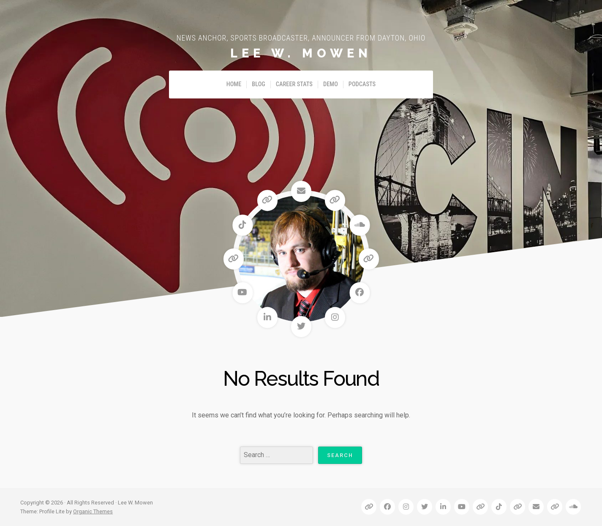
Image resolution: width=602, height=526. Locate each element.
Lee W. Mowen (301, 53)
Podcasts (362, 84)
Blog (258, 84)
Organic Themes (93, 511)
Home (234, 84)
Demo (330, 84)
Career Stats (294, 84)
